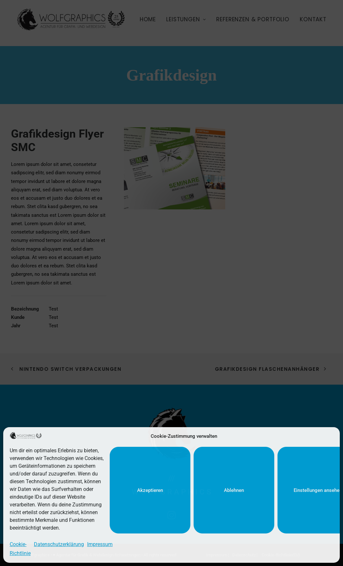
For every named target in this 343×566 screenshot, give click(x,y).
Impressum (100, 544)
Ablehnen (234, 490)
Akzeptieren (150, 490)
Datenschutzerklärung (59, 544)
